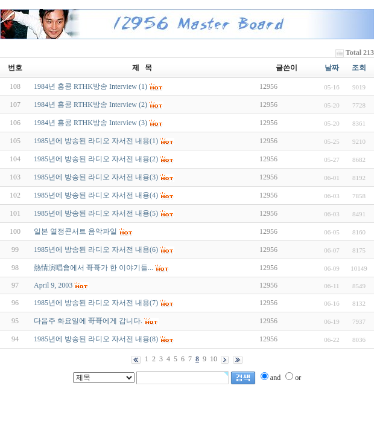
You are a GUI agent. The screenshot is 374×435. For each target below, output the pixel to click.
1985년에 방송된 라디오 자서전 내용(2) (96, 159)
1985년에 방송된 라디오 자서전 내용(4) (96, 195)
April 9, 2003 (53, 285)
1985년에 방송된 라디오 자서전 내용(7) (96, 302)
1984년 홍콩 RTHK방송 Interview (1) (90, 86)
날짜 (332, 67)
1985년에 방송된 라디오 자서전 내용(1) (96, 141)
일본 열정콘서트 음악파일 (75, 231)
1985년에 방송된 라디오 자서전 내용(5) (96, 213)
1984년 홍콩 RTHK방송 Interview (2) (90, 104)
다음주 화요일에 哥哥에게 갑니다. (88, 321)
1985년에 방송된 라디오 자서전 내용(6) (96, 249)
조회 (359, 67)
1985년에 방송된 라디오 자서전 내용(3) (96, 177)
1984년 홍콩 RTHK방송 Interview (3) (90, 122)
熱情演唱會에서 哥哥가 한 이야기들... (93, 267)
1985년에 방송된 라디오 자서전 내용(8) (96, 339)
